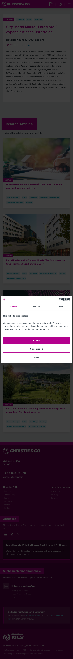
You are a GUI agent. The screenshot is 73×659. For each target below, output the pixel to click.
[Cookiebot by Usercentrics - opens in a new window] (59, 299)
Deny (36, 357)
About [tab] (60, 307)
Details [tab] (36, 307)
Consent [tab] (13, 307)
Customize (36, 349)
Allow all (37, 340)
